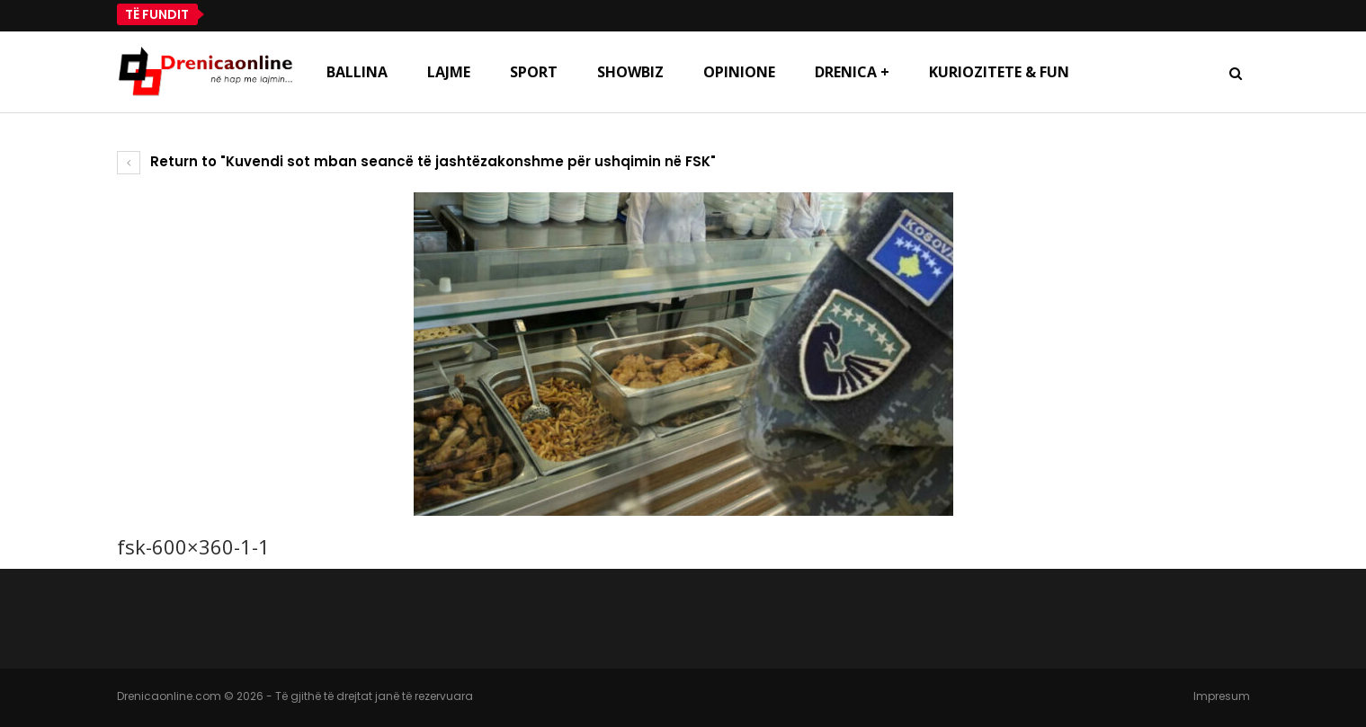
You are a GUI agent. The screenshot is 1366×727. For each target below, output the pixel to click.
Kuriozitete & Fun (999, 72)
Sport (534, 72)
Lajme (448, 72)
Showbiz (630, 72)
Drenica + (852, 72)
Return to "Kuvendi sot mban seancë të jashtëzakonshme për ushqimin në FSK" (416, 161)
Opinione (739, 72)
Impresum (1221, 696)
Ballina (357, 72)
